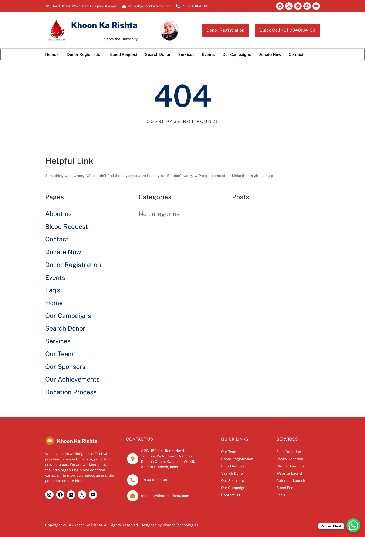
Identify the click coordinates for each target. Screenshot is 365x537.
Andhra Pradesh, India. (159, 467)
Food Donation (288, 451)
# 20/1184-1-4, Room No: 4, (162, 451)
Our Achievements (72, 379)
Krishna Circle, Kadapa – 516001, (167, 461)
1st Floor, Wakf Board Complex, (166, 456)
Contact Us (229, 495)
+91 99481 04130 (153, 480)
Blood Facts (286, 488)
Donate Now (63, 252)
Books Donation (289, 459)
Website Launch (289, 473)
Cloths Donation (289, 466)
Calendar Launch (290, 480)
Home (54, 303)
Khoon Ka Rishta (104, 25)
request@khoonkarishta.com (164, 495)
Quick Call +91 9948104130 (287, 30)
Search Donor (65, 328)
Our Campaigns (68, 315)
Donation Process (71, 392)
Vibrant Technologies (180, 525)
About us (58, 213)
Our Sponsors (65, 366)
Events (55, 277)
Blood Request (66, 226)
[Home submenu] (58, 54)
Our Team (59, 354)
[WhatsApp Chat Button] (353, 525)
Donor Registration (225, 30)
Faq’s (52, 290)
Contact (56, 239)
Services (58, 341)
